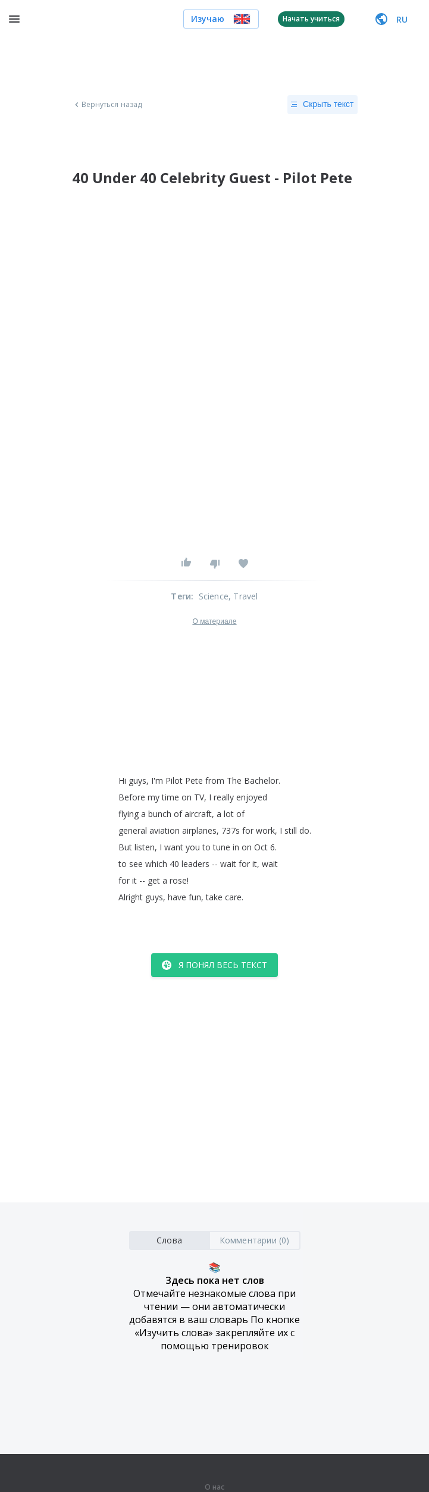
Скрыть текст (322, 104)
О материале (214, 621)
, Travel (243, 596)
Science (213, 596)
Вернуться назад (107, 104)
